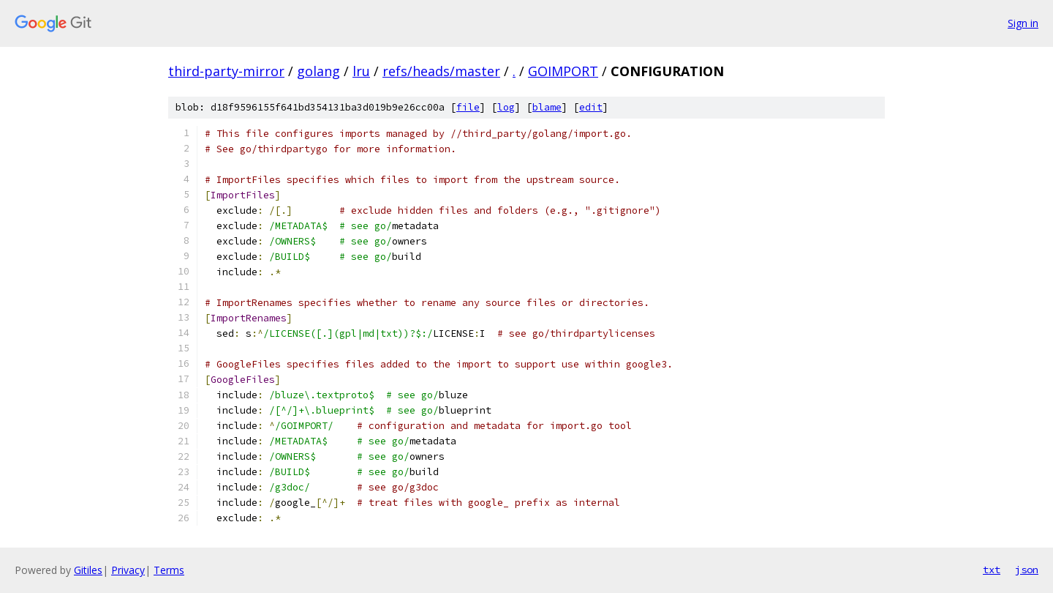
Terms (169, 570)
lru (361, 71)
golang (318, 71)
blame (547, 107)
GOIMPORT (563, 71)
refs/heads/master (441, 71)
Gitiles (88, 570)
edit (591, 107)
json (1026, 569)
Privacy (128, 570)
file (468, 107)
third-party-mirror (226, 71)
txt (991, 569)
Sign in (1023, 23)
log (506, 107)
